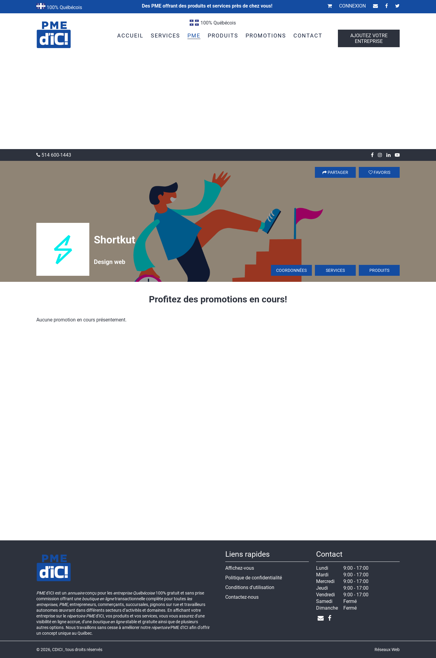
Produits (379, 270)
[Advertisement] (218, 103)
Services (335, 270)
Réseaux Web (387, 649)
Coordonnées (291, 270)
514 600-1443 (53, 155)
